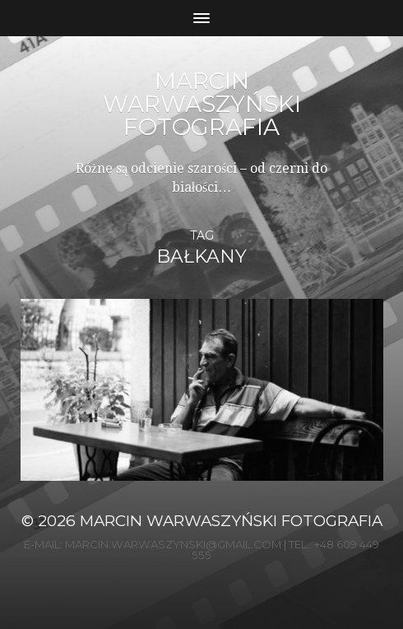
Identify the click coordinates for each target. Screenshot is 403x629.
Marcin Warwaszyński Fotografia (202, 104)
